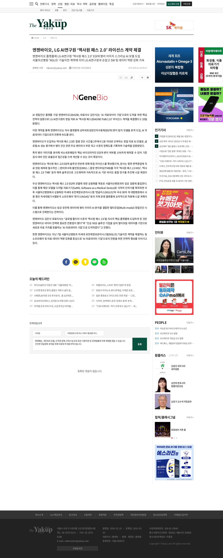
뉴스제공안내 (56, 514)
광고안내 (73, 514)
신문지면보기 (138, 3)
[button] (172, 438)
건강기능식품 (76, 10)
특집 (111, 4)
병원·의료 (69, 4)
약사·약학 (82, 4)
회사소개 (39, 514)
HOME (35, 38)
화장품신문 (150, 3)
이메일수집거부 (181, 514)
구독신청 (186, 3)
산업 (60, 5)
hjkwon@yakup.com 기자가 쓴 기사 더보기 (69, 67)
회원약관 (103, 514)
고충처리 (88, 514)
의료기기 (90, 10)
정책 (53, 4)
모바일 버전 (77, 548)
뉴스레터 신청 (173, 3)
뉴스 (44, 38)
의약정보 (160, 3)
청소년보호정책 (160, 514)
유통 (57, 10)
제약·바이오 (45, 10)
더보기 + (190, 129)
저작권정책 (118, 514)
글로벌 (92, 4)
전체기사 (44, 4)
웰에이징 (102, 4)
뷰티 (65, 10)
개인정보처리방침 (138, 514)
